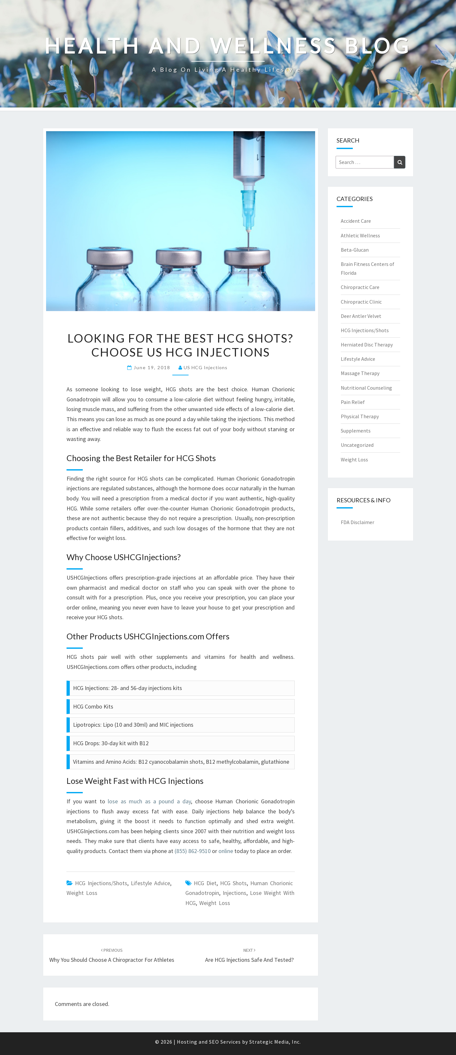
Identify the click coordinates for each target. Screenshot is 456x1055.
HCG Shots (233, 883)
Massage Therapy (360, 373)
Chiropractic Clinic (361, 301)
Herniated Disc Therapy (367, 344)
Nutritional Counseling (366, 387)
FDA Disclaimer (357, 522)
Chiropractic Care (360, 287)
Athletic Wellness (360, 235)
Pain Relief (353, 402)
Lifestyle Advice (150, 883)
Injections (234, 893)
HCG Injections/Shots (101, 883)
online (225, 851)
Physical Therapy (360, 416)
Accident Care (356, 221)
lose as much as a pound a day (149, 801)
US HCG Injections (206, 367)
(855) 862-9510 (193, 851)
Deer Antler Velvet (361, 316)
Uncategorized (357, 445)
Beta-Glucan (355, 249)
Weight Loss (82, 893)
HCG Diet (205, 883)
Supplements (356, 430)
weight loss (214, 903)
